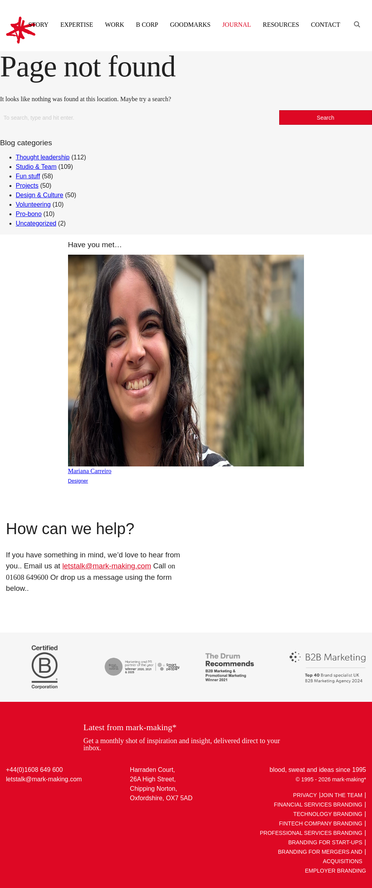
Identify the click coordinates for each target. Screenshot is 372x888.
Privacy (305, 795)
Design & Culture (39, 195)
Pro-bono (29, 214)
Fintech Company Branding (321, 823)
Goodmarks (190, 24)
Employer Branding (335, 871)
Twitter (28, 797)
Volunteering (33, 204)
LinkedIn (13, 797)
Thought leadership (43, 157)
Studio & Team (36, 166)
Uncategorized (36, 223)
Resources (281, 24)
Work (114, 24)
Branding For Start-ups (325, 842)
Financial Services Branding (318, 804)
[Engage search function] (356, 15)
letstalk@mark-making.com (106, 566)
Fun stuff (28, 176)
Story (38, 24)
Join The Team (341, 795)
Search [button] (325, 118)
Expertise (76, 24)
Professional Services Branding (311, 833)
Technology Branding (328, 814)
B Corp (147, 24)
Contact (325, 24)
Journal (236, 24)
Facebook (43, 797)
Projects (27, 185)
